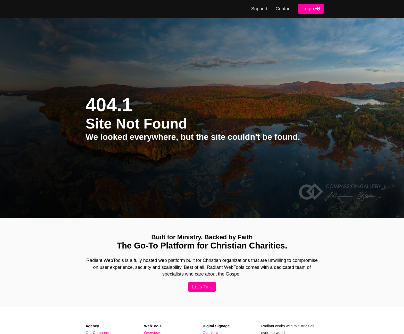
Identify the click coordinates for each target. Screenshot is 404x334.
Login (307, 9)
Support (258, 9)
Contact (283, 9)
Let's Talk (202, 287)
